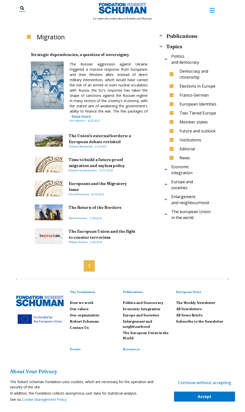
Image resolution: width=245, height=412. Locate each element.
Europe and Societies (141, 315)
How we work (81, 302)
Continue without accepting (204, 382)
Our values (79, 309)
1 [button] (89, 266)
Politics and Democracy (143, 302)
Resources (131, 349)
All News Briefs (189, 315)
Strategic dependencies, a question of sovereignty (80, 54)
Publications (133, 292)
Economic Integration (141, 309)
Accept (204, 396)
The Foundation (82, 292)
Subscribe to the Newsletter (199, 321)
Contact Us (79, 327)
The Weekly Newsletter (195, 302)
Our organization (84, 315)
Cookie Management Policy (44, 399)
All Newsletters (189, 309)
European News (188, 292)
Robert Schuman (84, 321)
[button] (80, 264)
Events (75, 349)
